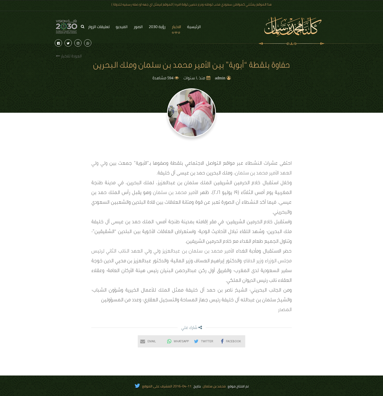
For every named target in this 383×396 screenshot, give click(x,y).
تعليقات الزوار (99, 26)
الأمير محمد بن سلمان (175, 193)
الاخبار (176, 26)
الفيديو (122, 26)
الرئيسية (194, 26)
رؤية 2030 (157, 26)
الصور (138, 26)
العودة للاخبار (69, 56)
